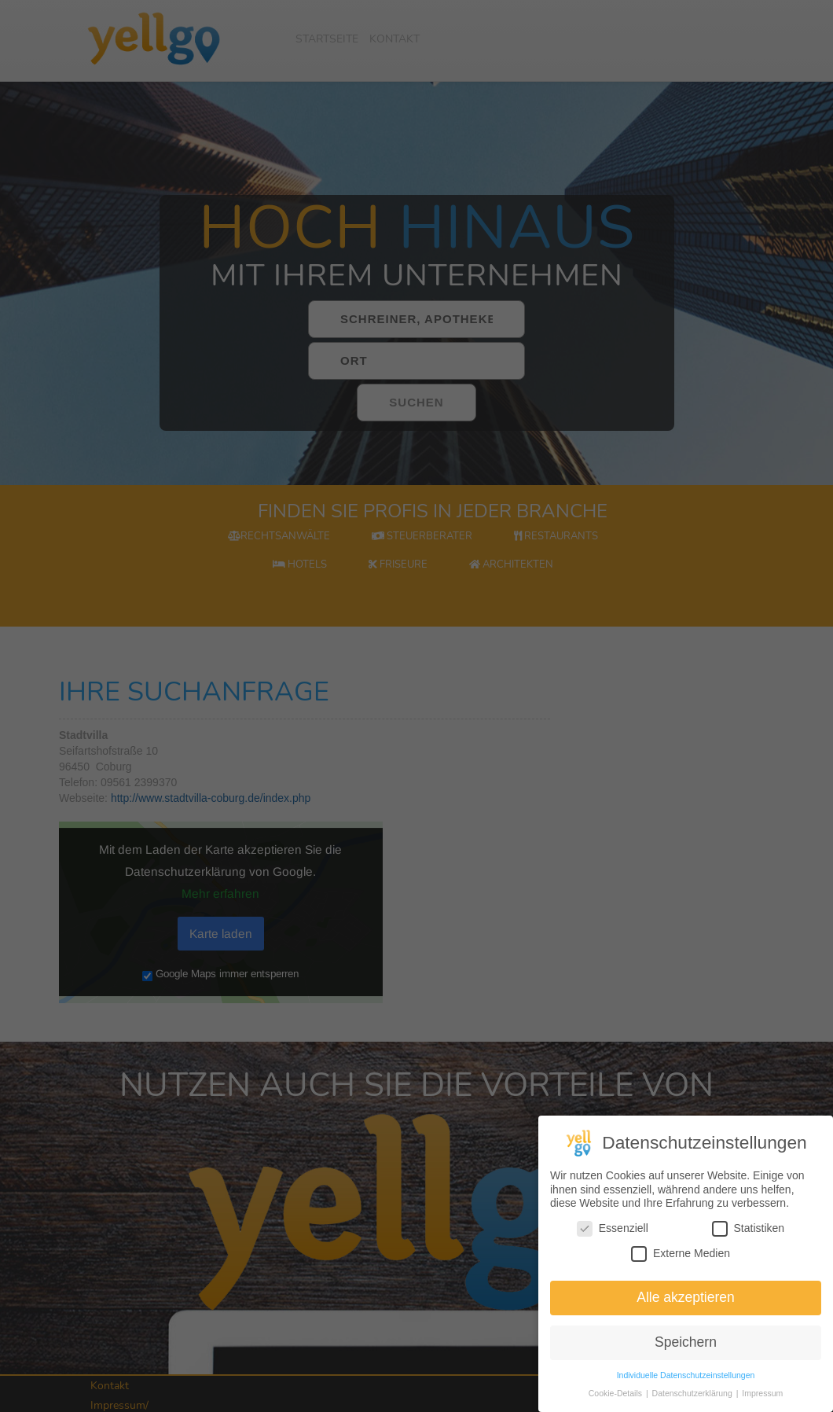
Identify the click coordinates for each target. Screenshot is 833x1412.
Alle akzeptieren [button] (686, 1301)
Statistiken (748, 1232)
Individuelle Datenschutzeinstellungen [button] (686, 1379)
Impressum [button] (762, 1397)
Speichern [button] (686, 1346)
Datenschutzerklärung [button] (693, 1397)
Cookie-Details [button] (616, 1397)
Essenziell (612, 1232)
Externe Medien (680, 1257)
